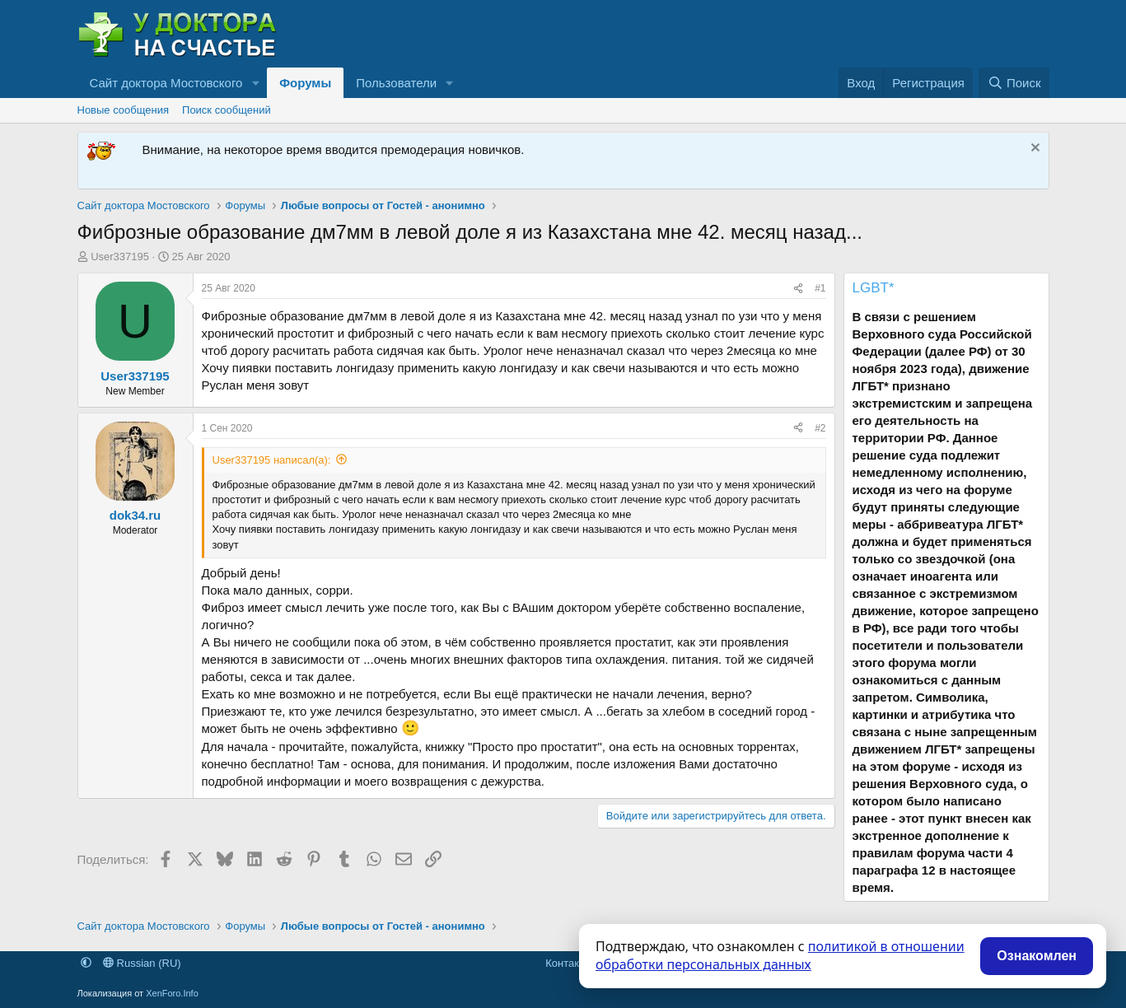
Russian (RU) (142, 963)
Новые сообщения (123, 110)
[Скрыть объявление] (1033, 149)
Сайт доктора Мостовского (166, 83)
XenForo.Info (172, 993)
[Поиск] (1014, 83)
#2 (820, 428)
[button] (255, 83)
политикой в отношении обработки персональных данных (780, 955)
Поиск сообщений (226, 110)
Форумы (305, 83)
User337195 (120, 256)
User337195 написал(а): (272, 460)
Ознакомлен (1037, 956)
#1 (820, 288)
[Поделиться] (798, 288)
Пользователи (396, 83)
